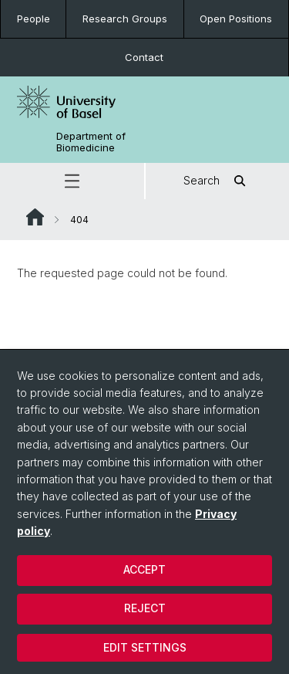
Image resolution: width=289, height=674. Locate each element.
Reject (145, 608)
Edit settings (145, 647)
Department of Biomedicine (91, 142)
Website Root (35, 216)
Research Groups (124, 18)
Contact (144, 57)
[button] (72, 181)
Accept (144, 569)
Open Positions (236, 18)
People (33, 18)
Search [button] (216, 181)
